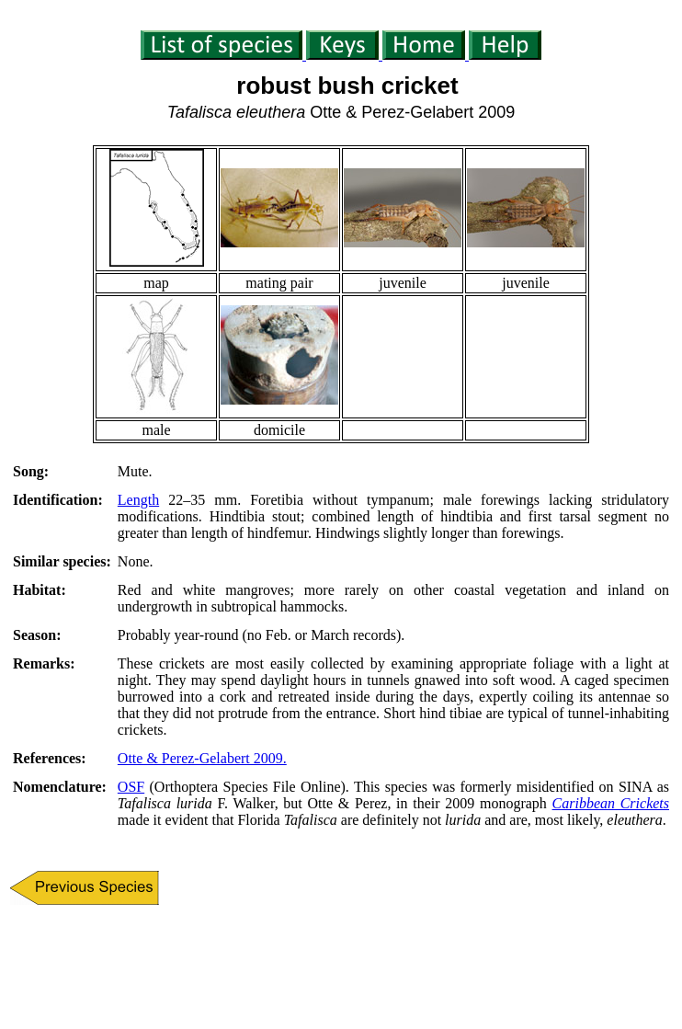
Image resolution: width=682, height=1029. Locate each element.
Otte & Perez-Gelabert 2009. (202, 758)
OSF (131, 787)
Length (138, 500)
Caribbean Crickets (610, 803)
